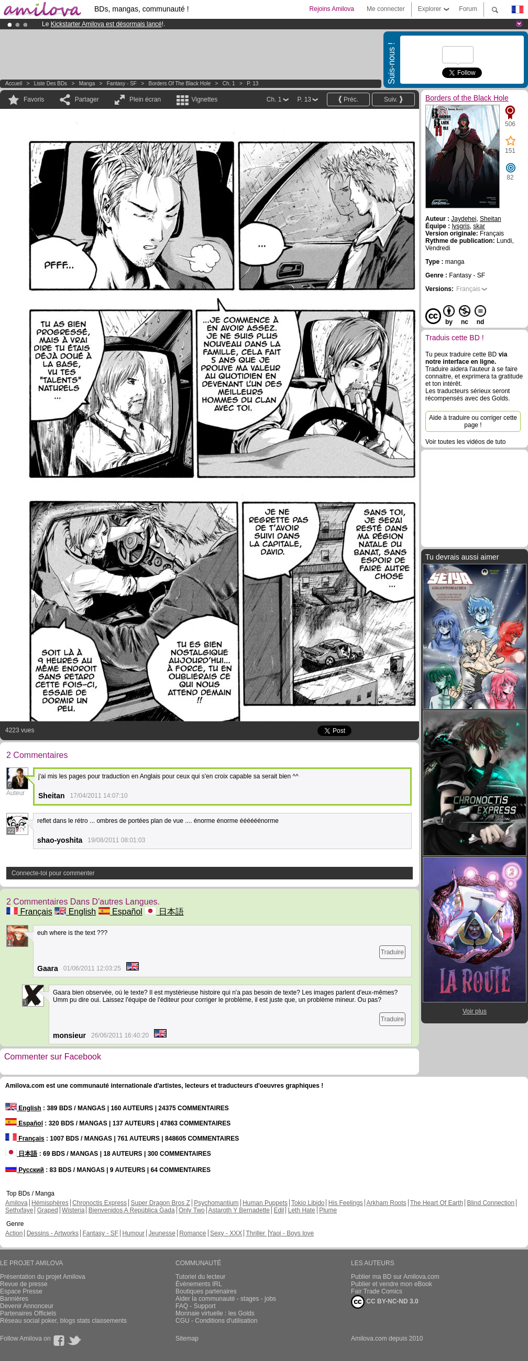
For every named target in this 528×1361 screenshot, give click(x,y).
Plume (328, 1210)
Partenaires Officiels (28, 1313)
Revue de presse (24, 1284)
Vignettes (204, 99)
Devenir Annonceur (26, 1306)
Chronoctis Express (99, 1203)
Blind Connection (490, 1203)
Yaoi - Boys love (291, 1233)
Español (120, 911)
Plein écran (145, 99)
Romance (192, 1233)
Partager (87, 99)
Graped (47, 1210)
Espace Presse (21, 1291)
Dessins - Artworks (53, 1233)
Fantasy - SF (122, 83)
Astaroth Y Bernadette (239, 1210)
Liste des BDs (50, 83)
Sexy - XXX (226, 1233)
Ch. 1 (229, 83)
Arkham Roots (386, 1203)
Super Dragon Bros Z (160, 1203)
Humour (133, 1233)
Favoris (34, 99)
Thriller (256, 1233)
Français (29, 911)
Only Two (192, 1210)
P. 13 (252, 83)
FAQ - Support (195, 1306)
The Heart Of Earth (436, 1203)
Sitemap (187, 1338)
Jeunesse (161, 1233)
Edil (278, 1210)
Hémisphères (50, 1203)
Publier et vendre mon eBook (391, 1284)
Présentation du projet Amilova (42, 1276)
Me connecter (386, 9)
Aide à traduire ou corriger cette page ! (473, 421)
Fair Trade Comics (376, 1291)
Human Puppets (265, 1203)
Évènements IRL (198, 1284)
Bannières (14, 1298)
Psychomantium (216, 1203)
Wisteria (73, 1210)
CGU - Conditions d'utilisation (216, 1320)
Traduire (392, 952)
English (75, 911)
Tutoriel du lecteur (200, 1276)
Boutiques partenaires (206, 1291)
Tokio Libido (307, 1203)
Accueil (13, 83)
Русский (24, 1170)
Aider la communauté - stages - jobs (225, 1298)
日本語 (164, 911)
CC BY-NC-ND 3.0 (385, 1302)
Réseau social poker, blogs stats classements (63, 1320)
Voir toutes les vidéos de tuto (465, 441)
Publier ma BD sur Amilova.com (395, 1276)
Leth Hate (301, 1210)
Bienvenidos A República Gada (132, 1210)
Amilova (16, 1203)
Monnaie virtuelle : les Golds (215, 1313)
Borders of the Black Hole (180, 83)
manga (87, 83)
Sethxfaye (19, 1210)
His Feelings (345, 1203)
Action (14, 1233)
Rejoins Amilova (332, 9)
